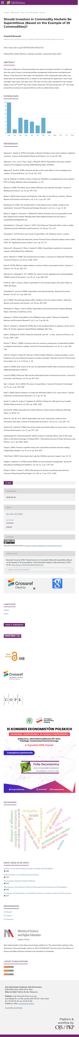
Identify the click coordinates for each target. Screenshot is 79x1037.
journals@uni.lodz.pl (26, 1003)
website (33, 996)
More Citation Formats (18, 570)
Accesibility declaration (14, 1008)
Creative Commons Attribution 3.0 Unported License (43, 546)
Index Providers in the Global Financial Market (21, 875)
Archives (15, 12)
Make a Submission (14, 625)
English (6, 610)
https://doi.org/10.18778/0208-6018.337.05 (26, 48)
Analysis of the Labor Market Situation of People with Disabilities (28, 868)
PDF (9, 483)
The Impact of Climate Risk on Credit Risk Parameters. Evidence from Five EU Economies (37, 893)
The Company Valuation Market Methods (19, 881)
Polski (6, 614)
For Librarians (8, 919)
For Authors (8, 916)
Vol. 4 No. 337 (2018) (29, 12)
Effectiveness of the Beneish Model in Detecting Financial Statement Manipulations (35, 887)
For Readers (8, 912)
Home (6, 12)
